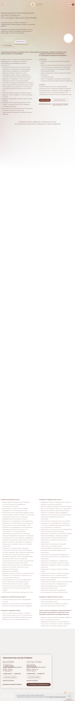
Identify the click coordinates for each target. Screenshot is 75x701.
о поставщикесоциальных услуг (13, 626)
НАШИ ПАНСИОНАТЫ (7, 694)
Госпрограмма (24, 699)
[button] (45, 100)
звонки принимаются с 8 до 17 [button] (21, 44)
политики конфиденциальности (57, 696)
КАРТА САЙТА (4, 699)
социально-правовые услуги (42, 699)
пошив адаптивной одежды (56, 699)
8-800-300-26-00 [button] (20, 41)
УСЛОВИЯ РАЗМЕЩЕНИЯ (7, 696)
